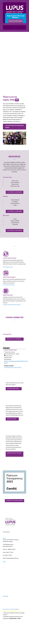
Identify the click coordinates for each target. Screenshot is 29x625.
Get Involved (6, 570)
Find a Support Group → (8, 267)
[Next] (3, 346)
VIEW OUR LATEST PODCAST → (14, 454)
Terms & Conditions (14, 609)
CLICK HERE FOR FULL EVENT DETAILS (12, 367)
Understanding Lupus (8, 565)
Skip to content (4, 1)
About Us (5, 575)
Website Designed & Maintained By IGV (12, 611)
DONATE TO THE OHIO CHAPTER (14, 500)
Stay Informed (6, 573)
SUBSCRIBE (5, 596)
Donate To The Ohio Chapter (15, 21)
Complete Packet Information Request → (12, 304)
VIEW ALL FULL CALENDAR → (14, 339)
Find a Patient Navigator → (9, 285)
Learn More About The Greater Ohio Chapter (14, 126)
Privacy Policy (6, 609)
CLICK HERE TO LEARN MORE (14, 192)
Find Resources (6, 568)
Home (4, 563)
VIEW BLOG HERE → (12, 419)
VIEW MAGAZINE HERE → (13, 388)
